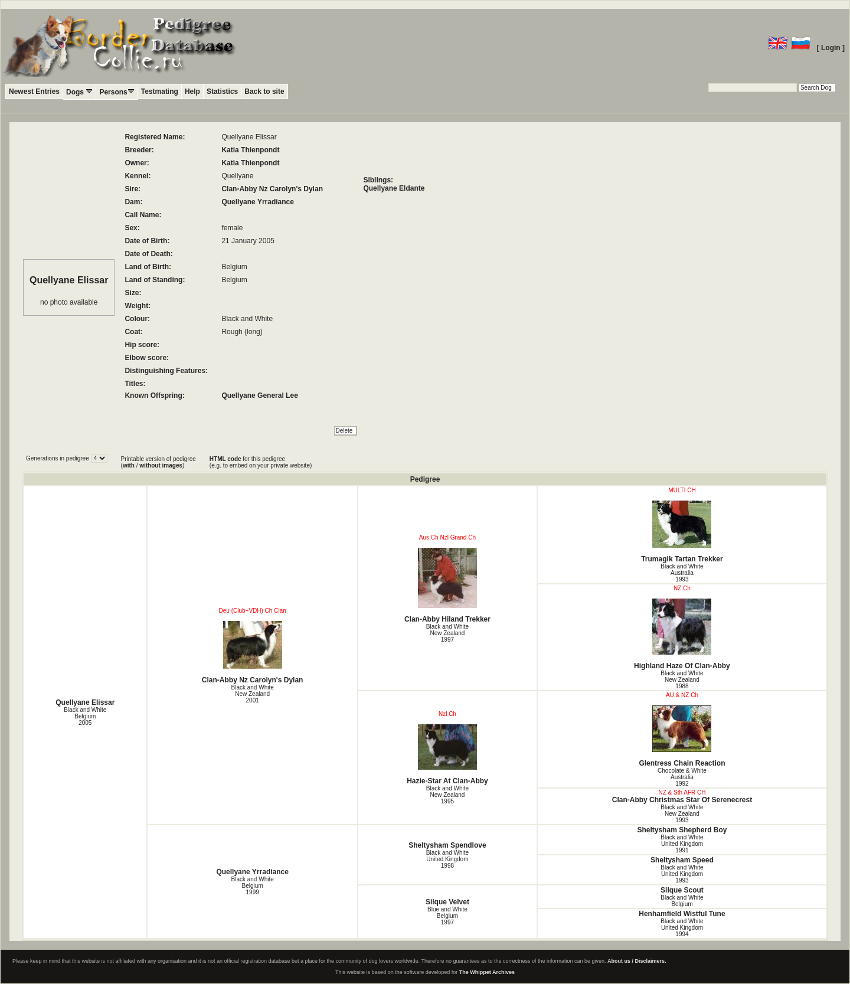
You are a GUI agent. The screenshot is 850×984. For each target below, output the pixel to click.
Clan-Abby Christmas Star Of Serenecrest (682, 800)
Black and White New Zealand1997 (447, 633)
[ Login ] (831, 48)
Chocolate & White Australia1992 (682, 777)
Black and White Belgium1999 (252, 885)
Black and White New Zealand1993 (682, 813)
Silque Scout (682, 890)
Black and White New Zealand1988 (682, 679)
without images (160, 465)
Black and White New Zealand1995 (447, 795)
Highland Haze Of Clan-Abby (682, 634)
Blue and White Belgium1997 (447, 916)
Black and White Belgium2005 (85, 716)
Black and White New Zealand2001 (252, 694)
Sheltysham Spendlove (447, 845)
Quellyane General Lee (259, 395)
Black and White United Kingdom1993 (682, 874)
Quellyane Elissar (85, 702)
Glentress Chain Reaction (682, 736)
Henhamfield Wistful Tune (682, 914)
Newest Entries (34, 91)
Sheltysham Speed (682, 860)
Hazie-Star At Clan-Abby (447, 754)
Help (192, 91)
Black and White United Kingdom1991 (682, 844)
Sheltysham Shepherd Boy (682, 830)
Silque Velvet (447, 902)
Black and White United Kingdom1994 (682, 927)
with (129, 465)
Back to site (264, 91)
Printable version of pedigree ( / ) (158, 462)
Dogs (79, 91)
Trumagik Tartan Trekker (682, 532)
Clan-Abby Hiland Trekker (447, 585)
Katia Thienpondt (250, 150)
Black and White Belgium (682, 900)
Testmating (159, 91)
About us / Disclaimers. (636, 961)
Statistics (222, 91)
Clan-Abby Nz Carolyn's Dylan (272, 189)
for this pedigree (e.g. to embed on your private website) (261, 462)
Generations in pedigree (58, 458)
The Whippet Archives (487, 972)
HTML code (225, 459)
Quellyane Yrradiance (257, 202)
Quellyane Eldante (393, 188)
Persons (116, 91)
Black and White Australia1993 (682, 573)
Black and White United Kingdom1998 (447, 859)
